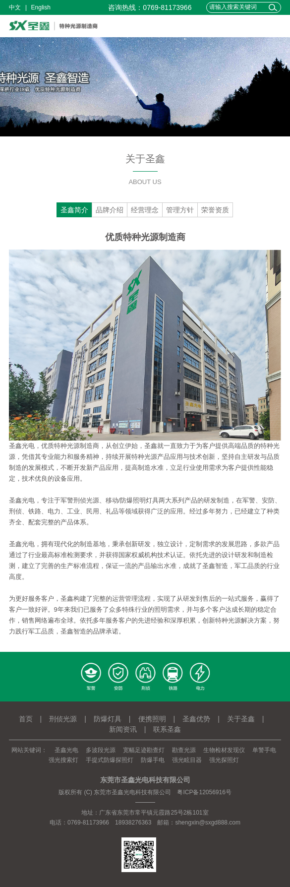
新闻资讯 (123, 729)
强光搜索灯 (63, 760)
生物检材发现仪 (224, 750)
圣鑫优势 (196, 719)
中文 (15, 7)
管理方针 (180, 210)
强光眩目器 (187, 760)
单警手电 (264, 750)
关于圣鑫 (241, 719)
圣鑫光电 (66, 750)
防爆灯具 (107, 719)
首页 (26, 719)
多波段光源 (101, 750)
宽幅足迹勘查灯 (144, 750)
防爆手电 (153, 760)
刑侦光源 (63, 719)
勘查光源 (184, 750)
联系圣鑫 (167, 729)
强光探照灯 (224, 760)
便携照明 (152, 719)
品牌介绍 (109, 210)
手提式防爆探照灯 (109, 760)
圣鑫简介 (74, 210)
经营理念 (145, 210)
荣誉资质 (215, 210)
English (41, 7)
